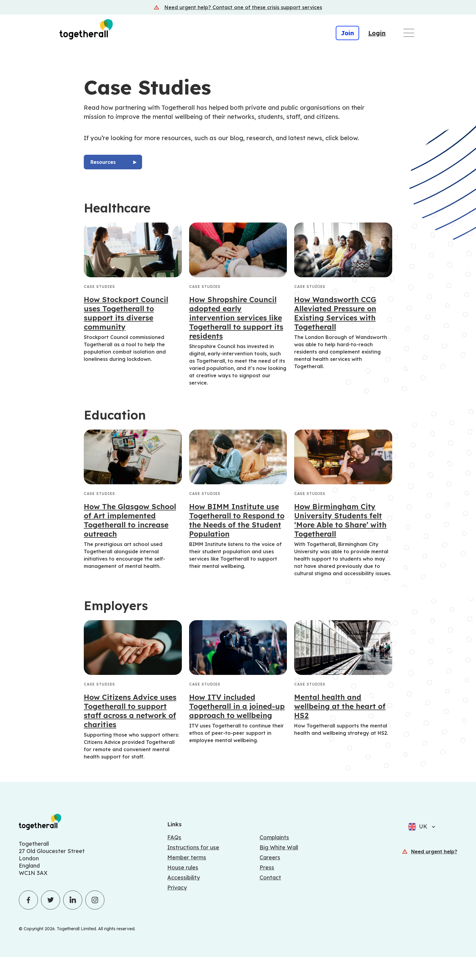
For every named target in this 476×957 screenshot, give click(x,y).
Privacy (177, 887)
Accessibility (183, 877)
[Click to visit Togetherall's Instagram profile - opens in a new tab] (94, 900)
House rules (182, 867)
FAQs (174, 837)
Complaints (274, 837)
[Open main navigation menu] (408, 32)
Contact (270, 877)
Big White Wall (279, 847)
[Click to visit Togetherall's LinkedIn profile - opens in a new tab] (72, 900)
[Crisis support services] (238, 7)
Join (347, 33)
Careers (270, 857)
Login (377, 33)
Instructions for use (193, 847)
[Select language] (431, 826)
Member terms (186, 857)
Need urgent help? (434, 851)
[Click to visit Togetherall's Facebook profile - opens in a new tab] (28, 900)
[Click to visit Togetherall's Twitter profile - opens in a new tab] (50, 900)
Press (267, 867)
